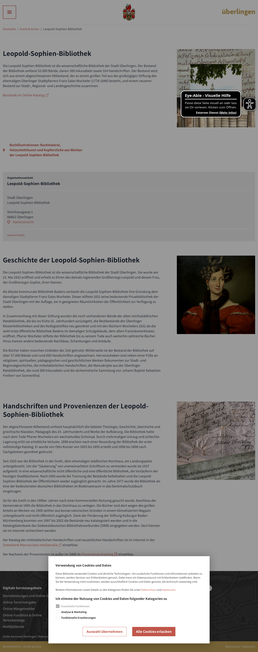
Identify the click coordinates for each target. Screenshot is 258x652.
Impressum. (169, 590)
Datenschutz (148, 590)
